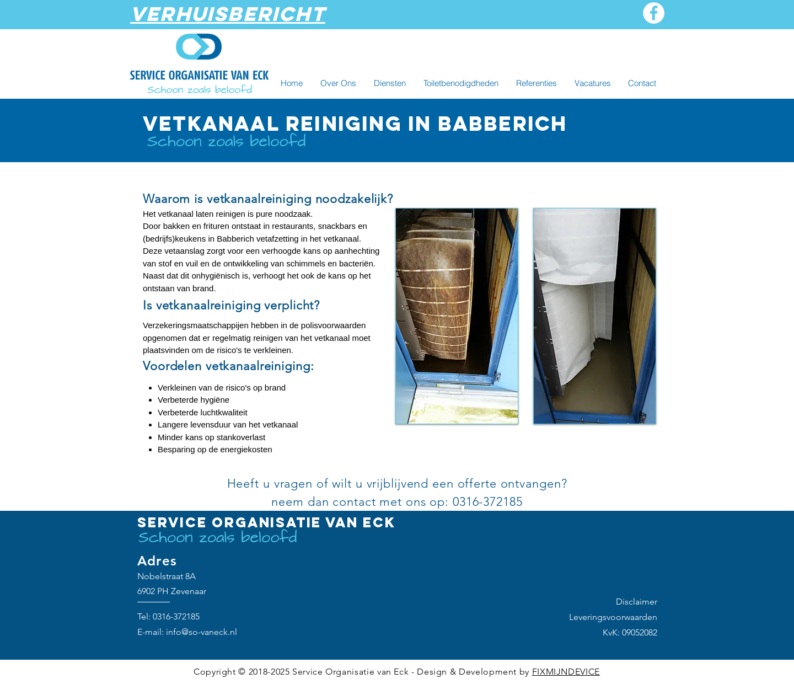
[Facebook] (653, 13)
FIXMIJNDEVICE (566, 671)
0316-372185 (176, 616)
